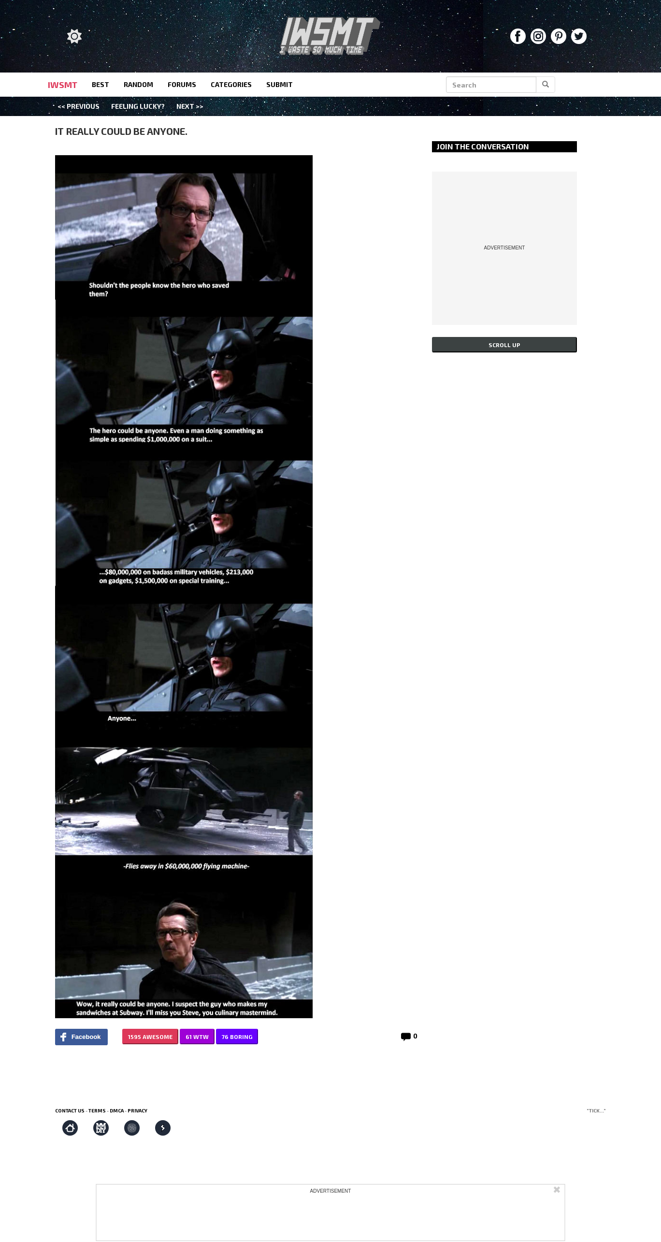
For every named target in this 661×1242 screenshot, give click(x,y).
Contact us (70, 1110)
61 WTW (197, 1036)
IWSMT (62, 84)
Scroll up (504, 344)
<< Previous (78, 106)
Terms (97, 1110)
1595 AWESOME (150, 1036)
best (100, 84)
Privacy (137, 1110)
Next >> (189, 106)
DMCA (117, 1110)
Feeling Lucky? (138, 106)
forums (182, 84)
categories (231, 84)
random (138, 84)
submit (279, 84)
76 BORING (237, 1036)
